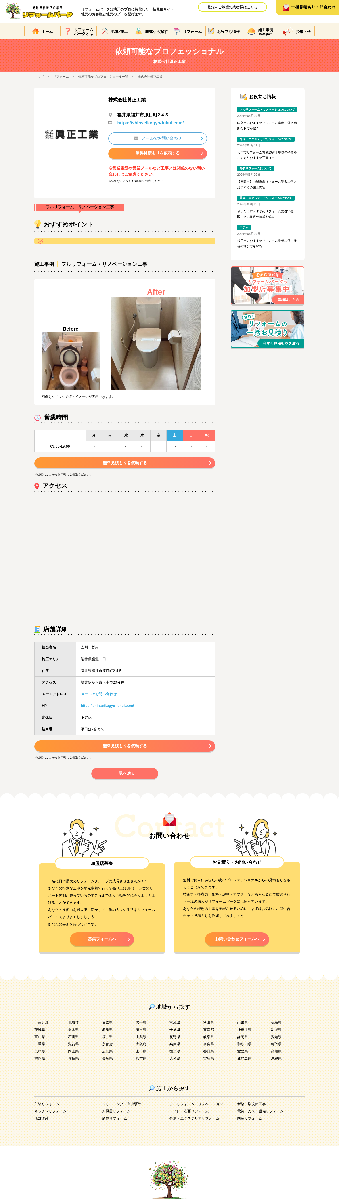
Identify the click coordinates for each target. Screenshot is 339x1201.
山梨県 (141, 1039)
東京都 (208, 1032)
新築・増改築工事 (251, 1106)
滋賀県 (73, 1046)
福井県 (107, 1039)
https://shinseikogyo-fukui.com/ (150, 122)
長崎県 (107, 1060)
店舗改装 (41, 1120)
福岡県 (39, 1060)
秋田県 (208, 1024)
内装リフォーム (249, 1120)
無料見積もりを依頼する (158, 153)
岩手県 (141, 1024)
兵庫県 (175, 1046)
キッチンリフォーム (50, 1113)
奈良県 (208, 1046)
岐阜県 (208, 1039)
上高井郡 (41, 1024)
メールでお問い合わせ (158, 138)
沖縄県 (276, 1060)
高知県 (276, 1053)
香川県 (208, 1053)
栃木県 (73, 1032)
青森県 (107, 1024)
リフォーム (61, 76)
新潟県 (276, 1032)
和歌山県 (244, 1046)
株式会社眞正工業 (150, 76)
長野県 (175, 1039)
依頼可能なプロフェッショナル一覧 (103, 76)
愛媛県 (242, 1053)
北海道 (73, 1024)
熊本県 (141, 1060)
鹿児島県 (244, 1060)
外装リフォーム (46, 1106)
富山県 (39, 1039)
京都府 (107, 1046)
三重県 (39, 1046)
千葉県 (175, 1032)
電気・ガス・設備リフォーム (260, 1113)
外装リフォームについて (256, 169)
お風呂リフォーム (116, 1113)
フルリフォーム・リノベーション (196, 1106)
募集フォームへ (102, 940)
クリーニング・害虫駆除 (121, 1106)
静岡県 (242, 1039)
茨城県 (39, 1032)
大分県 (175, 1060)
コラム (244, 228)
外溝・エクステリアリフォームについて (266, 139)
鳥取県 (276, 1046)
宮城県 (175, 1024)
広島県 (107, 1053)
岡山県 (73, 1053)
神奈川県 (244, 1032)
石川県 (73, 1039)
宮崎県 (208, 1060)
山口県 (141, 1053)
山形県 (242, 1024)
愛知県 (276, 1039)
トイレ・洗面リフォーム (189, 1113)
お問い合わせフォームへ (237, 940)
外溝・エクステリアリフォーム (195, 1120)
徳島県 (175, 1053)
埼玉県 (141, 1032)
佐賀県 (73, 1060)
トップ (39, 76)
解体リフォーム (114, 1120)
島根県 (39, 1053)
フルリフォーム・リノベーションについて (267, 109)
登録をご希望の (232, 7)
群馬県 (107, 1032)
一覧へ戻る (125, 774)
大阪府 (141, 1046)
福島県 (276, 1024)
